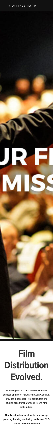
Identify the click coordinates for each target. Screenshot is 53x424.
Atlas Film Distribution (22, 5)
